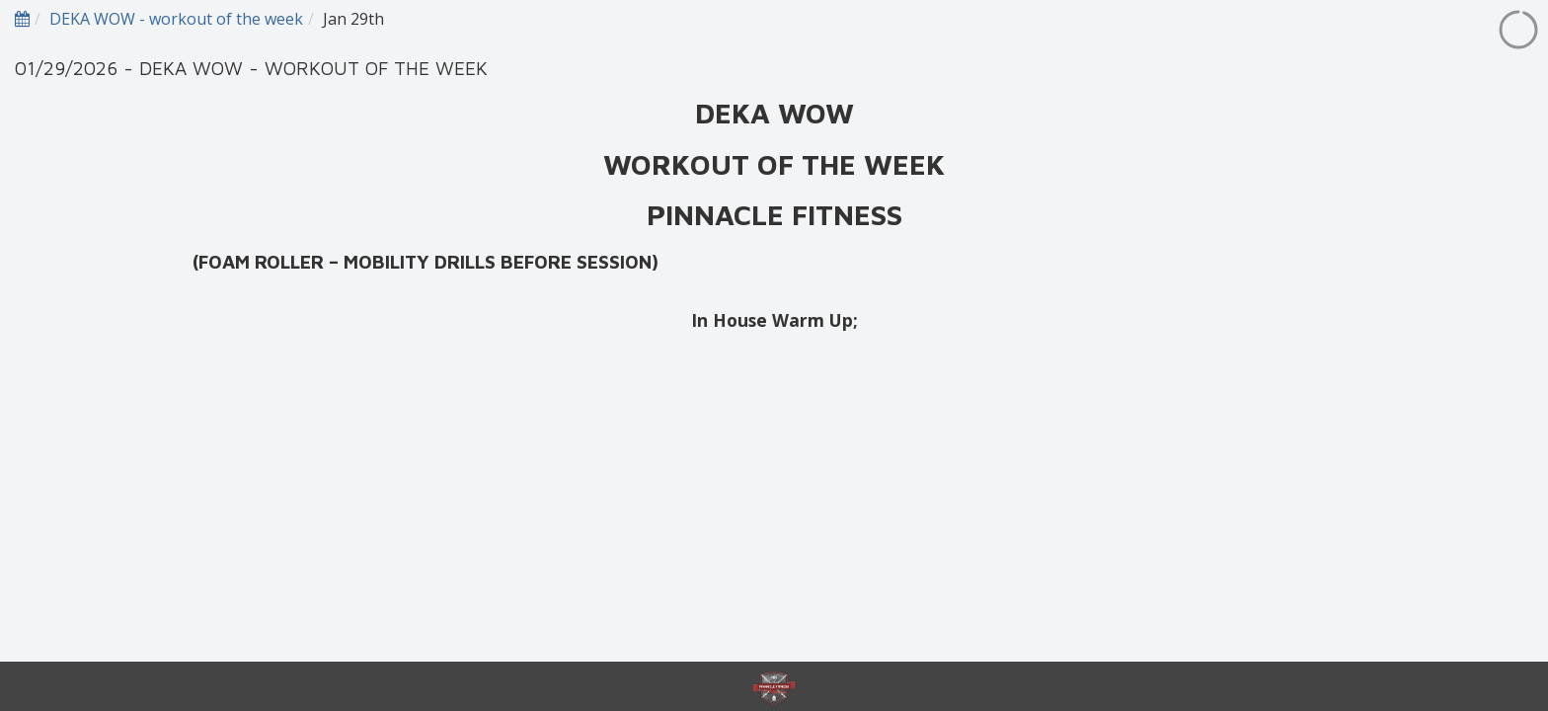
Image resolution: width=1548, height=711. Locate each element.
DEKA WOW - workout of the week (176, 19)
